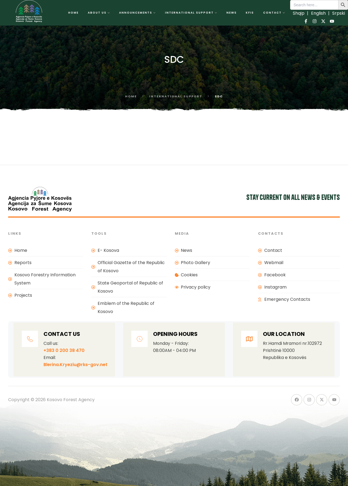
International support (175, 96)
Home (131, 96)
